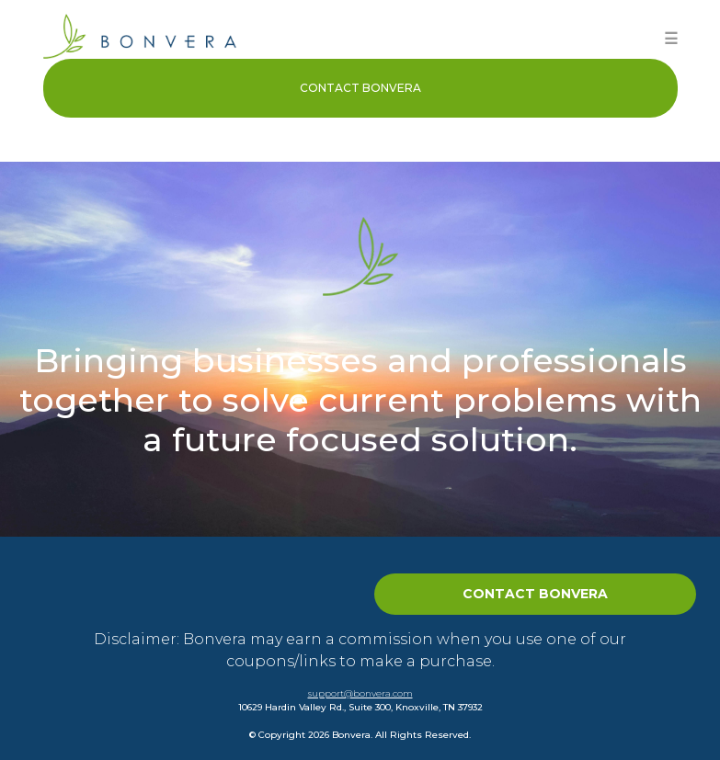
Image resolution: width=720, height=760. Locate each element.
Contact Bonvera (360, 88)
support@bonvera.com (360, 693)
